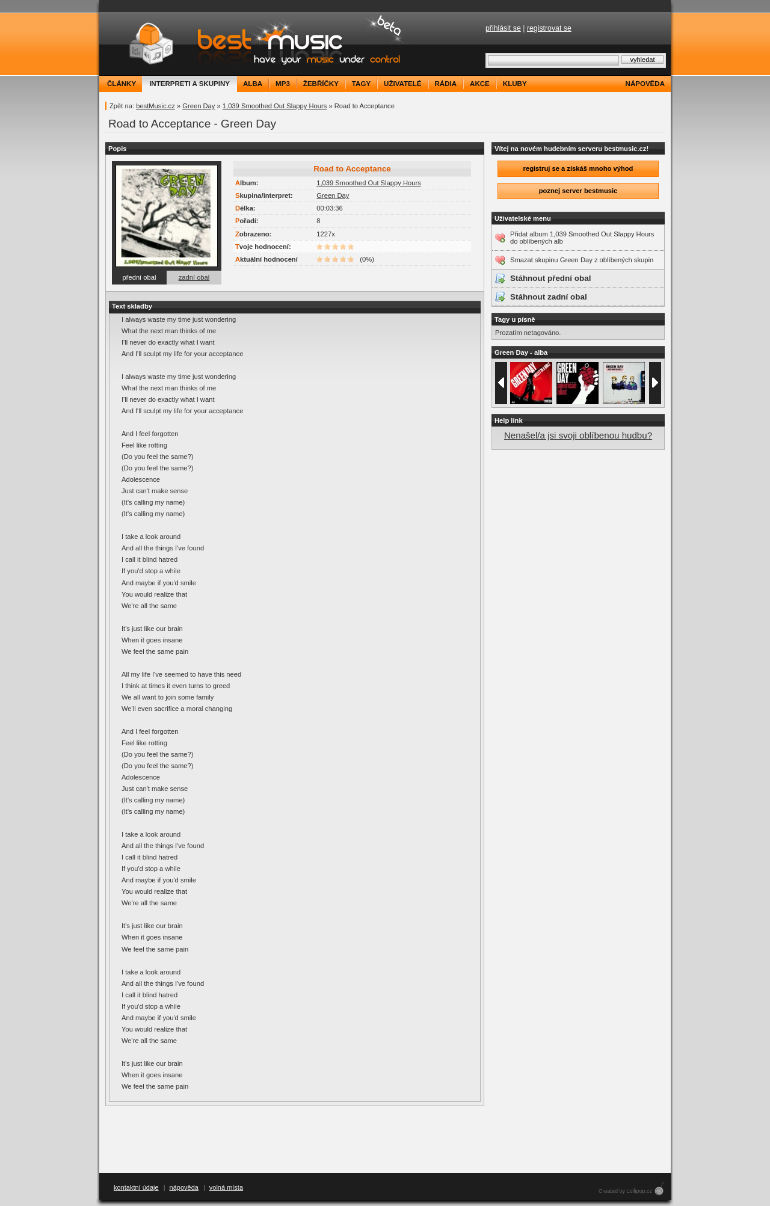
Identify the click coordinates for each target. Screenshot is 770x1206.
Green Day (198, 105)
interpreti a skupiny (189, 83)
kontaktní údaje (136, 1187)
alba (252, 83)
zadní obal (194, 277)
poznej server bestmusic (578, 190)
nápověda (645, 83)
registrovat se (549, 28)
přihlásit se (503, 28)
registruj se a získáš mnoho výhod (578, 168)
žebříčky (321, 83)
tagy (361, 83)
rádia (446, 83)
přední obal (139, 277)
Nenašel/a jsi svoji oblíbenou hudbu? (578, 435)
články (121, 83)
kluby (515, 83)
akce (480, 83)
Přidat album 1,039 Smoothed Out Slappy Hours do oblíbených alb (582, 237)
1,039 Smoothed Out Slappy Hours (275, 105)
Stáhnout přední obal (550, 278)
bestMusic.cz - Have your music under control (255, 44)
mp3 (283, 83)
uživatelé (402, 83)
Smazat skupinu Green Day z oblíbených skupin (581, 259)
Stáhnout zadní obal (548, 296)
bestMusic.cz (155, 105)
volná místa (226, 1187)
